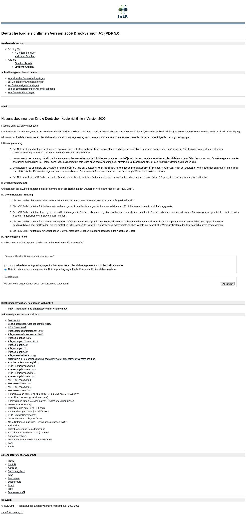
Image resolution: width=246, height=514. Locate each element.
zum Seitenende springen (21, 92)
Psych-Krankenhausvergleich (23, 362)
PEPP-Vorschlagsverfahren (22, 415)
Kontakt (12, 464)
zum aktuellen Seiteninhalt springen (26, 78)
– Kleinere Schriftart (25, 56)
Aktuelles (13, 468)
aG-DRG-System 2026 (20, 380)
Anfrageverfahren (17, 436)
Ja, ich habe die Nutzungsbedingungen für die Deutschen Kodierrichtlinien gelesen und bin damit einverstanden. (66, 265)
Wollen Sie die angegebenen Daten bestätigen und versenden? (36, 283)
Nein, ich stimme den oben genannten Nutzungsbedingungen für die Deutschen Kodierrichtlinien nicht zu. (62, 269)
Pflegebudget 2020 (18, 352)
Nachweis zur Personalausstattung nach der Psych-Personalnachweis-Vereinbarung (51, 359)
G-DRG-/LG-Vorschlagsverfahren (25, 418)
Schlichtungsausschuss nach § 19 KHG (28, 432)
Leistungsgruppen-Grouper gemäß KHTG (29, 324)
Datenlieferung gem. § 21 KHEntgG (26, 408)
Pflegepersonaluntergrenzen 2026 (25, 331)
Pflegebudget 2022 (18, 345)
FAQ (10, 443)
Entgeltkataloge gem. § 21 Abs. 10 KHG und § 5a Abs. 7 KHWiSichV (43, 394)
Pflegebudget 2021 (18, 348)
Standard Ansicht (23, 63)
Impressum (14, 478)
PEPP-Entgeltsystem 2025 (22, 369)
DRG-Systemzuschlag (19, 404)
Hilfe (10, 489)
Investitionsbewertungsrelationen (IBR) (28, 397)
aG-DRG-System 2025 (20, 383)
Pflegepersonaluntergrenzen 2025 (25, 334)
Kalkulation (14, 425)
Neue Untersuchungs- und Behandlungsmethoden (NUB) (37, 422)
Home (11, 461)
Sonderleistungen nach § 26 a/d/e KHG (28, 411)
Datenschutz (14, 482)
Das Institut (14, 320)
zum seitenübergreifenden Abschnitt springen (31, 89)
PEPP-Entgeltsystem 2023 (22, 376)
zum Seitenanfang (12, 511)
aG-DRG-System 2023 (20, 390)
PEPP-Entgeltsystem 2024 (22, 373)
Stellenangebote (16, 471)
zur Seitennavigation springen (23, 85)
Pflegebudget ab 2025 (19, 338)
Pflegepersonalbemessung (22, 355)
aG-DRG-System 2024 (20, 387)
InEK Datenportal (17, 327)
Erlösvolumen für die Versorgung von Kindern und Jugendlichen (41, 401)
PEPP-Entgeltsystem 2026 (22, 366)
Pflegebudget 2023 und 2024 (23, 341)
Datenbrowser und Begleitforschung (26, 429)
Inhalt (11, 485)
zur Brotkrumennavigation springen (26, 82)
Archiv (11, 446)
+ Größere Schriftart (25, 53)
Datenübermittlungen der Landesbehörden (30, 439)
